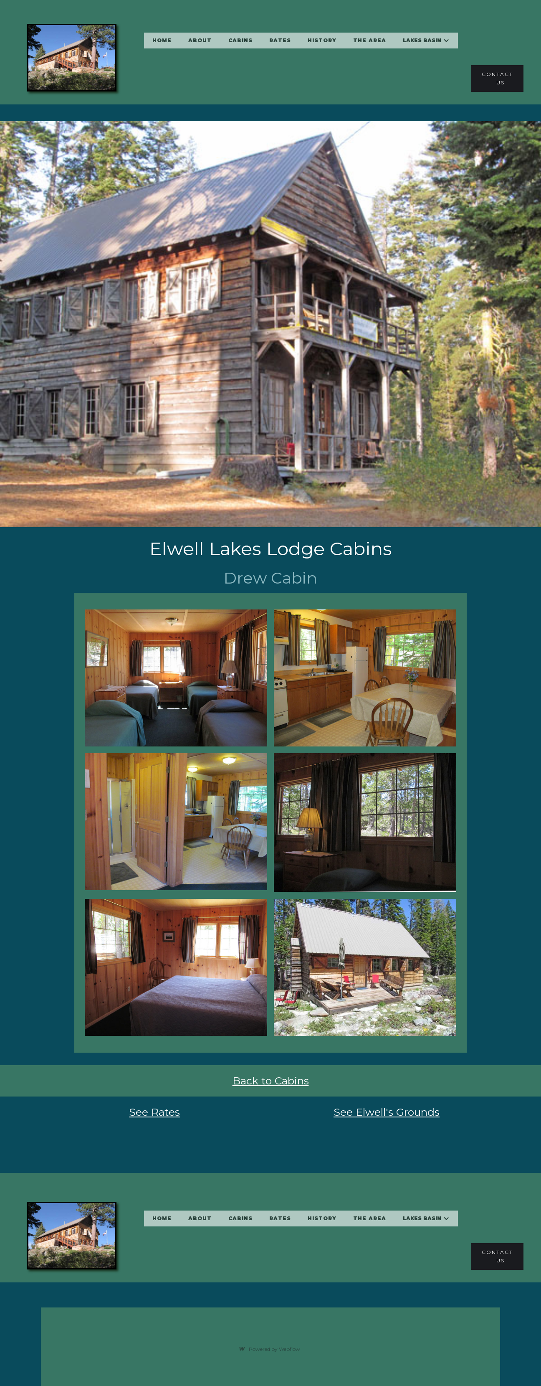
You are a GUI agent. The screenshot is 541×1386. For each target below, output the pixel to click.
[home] (65, 57)
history (322, 40)
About (200, 40)
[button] (426, 40)
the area (369, 40)
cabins (240, 40)
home (162, 40)
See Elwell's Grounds (387, 1112)
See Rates (154, 1112)
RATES (280, 40)
